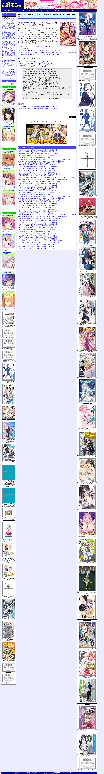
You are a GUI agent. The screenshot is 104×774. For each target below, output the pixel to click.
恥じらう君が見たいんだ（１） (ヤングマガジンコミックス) (87, 510)
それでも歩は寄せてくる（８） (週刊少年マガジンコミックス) (87, 619)
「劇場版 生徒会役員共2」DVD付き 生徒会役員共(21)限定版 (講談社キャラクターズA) (9, 360)
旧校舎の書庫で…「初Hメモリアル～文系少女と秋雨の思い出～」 (38, 157)
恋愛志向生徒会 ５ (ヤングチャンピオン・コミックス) (87, 563)
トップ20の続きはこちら (10, 78)
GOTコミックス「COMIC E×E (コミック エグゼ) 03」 (36, 64)
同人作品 (17, 10)
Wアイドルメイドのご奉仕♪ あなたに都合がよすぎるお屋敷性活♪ (38, 150)
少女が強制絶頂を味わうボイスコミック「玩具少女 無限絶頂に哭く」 (39, 155)
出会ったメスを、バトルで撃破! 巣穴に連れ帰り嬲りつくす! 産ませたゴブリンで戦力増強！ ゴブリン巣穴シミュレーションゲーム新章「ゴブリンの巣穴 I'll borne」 (8, 20)
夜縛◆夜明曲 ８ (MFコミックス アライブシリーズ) (87, 429)
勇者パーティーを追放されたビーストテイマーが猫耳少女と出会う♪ (39, 153)
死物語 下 (8, 672)
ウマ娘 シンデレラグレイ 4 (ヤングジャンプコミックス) (87, 146)
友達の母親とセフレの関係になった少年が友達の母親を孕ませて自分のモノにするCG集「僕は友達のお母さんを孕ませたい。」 (8, 54)
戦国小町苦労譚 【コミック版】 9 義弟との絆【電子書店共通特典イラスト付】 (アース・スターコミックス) (87, 730)
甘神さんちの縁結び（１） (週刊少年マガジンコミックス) (87, 677)
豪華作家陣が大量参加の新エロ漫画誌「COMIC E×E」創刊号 (38, 108)
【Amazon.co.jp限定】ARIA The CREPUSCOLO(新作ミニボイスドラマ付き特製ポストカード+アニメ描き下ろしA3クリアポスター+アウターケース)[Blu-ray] (9, 560)
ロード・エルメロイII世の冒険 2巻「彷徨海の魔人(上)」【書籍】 (9, 618)
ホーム (4, 10)
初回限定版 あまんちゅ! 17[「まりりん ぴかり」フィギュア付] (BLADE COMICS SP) (9, 540)
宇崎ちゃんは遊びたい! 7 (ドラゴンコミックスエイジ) (9, 462)
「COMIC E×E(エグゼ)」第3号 (34, 23)
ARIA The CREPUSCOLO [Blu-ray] (8, 579)
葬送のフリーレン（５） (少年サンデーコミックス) (87, 649)
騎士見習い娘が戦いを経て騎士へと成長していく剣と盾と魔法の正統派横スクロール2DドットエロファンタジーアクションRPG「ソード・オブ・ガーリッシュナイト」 (8, 44)
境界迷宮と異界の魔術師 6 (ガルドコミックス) (87, 297)
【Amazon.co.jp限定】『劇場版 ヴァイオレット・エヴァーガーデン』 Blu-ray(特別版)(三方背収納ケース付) (8, 441)
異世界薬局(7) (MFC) (87, 403)
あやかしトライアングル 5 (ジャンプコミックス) (8, 404)
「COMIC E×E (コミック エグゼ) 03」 (34, 62)
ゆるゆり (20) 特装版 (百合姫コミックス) (8, 419)
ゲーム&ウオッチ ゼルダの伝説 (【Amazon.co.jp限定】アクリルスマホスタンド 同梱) (9, 519)
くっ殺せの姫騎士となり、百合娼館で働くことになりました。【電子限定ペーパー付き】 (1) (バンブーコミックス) (87, 66)
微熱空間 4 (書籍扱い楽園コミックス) (87, 80)
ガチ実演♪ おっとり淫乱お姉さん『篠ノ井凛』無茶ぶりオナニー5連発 (39, 163)
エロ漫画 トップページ (46, 121)
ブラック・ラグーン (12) (8, 337)
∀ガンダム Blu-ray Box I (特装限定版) (8, 640)
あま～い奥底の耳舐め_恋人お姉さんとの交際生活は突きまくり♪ (38, 152)
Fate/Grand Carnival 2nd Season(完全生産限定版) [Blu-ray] (8, 660)
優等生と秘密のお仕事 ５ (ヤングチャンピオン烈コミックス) (87, 483)
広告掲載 (65, 10)
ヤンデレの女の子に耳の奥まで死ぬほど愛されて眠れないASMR (38, 244)
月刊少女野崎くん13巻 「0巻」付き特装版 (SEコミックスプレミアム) (8, 326)
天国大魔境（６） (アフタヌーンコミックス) (87, 377)
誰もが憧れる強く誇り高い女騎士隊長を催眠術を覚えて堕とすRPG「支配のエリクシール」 (8, 38)
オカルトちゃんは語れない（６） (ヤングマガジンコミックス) (87, 245)
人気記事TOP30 (56, 10)
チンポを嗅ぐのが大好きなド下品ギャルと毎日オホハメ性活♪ (37, 246)
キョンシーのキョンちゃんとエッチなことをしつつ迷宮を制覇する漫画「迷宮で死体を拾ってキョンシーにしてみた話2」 (8, 60)
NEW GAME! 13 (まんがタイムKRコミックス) (87, 770)
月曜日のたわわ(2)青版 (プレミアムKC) (8, 381)
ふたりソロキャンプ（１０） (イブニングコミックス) (87, 703)
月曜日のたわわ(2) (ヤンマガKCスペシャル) (87, 106)
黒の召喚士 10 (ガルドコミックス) (87, 271)
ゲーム (40, 10)
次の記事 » (58, 121)
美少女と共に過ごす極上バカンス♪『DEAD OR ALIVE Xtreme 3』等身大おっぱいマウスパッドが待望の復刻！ (8, 34)
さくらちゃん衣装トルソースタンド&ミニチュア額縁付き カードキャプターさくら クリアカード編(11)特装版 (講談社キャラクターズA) (87, 217)
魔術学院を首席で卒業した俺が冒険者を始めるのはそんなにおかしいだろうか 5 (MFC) (87, 456)
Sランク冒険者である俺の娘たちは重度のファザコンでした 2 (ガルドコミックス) (87, 324)
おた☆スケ (47, 10)
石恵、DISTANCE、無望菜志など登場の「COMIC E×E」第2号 (39, 106)
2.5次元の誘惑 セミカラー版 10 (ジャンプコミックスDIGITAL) (87, 755)
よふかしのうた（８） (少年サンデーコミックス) (87, 593)
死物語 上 (8, 682)
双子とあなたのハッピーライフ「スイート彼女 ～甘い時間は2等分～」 (40, 166)
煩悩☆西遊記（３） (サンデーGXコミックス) (87, 536)
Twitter (72, 10)
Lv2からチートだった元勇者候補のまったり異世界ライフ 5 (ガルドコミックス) (87, 351)
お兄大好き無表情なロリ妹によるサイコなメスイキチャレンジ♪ (38, 233)
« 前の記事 (34, 121)
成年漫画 (34, 10)
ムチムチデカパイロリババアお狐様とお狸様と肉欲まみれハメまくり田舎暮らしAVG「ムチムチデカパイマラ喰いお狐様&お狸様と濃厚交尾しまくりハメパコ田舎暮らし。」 (9, 67)
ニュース (10, 10)
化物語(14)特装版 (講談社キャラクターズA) (8, 348)
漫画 (28, 10)
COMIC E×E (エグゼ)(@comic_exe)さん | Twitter (34, 66)
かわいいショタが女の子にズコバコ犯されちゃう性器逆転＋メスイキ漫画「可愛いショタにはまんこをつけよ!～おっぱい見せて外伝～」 (8, 73)
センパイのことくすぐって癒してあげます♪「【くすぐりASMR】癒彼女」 (41, 240)
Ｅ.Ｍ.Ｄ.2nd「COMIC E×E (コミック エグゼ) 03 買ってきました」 (40, 50)
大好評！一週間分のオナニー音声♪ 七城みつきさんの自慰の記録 (38, 164)
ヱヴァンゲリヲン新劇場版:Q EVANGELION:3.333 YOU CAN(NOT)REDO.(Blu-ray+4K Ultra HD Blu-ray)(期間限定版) (8, 505)
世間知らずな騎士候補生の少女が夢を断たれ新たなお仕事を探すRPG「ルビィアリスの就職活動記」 (8, 49)
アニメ (23, 10)
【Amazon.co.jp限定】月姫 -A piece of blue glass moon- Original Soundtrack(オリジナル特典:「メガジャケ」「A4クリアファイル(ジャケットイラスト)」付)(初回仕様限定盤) (87, 38)
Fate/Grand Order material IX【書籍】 (8, 597)
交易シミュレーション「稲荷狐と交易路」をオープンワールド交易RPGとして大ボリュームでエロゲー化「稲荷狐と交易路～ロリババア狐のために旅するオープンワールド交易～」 (8, 28)
